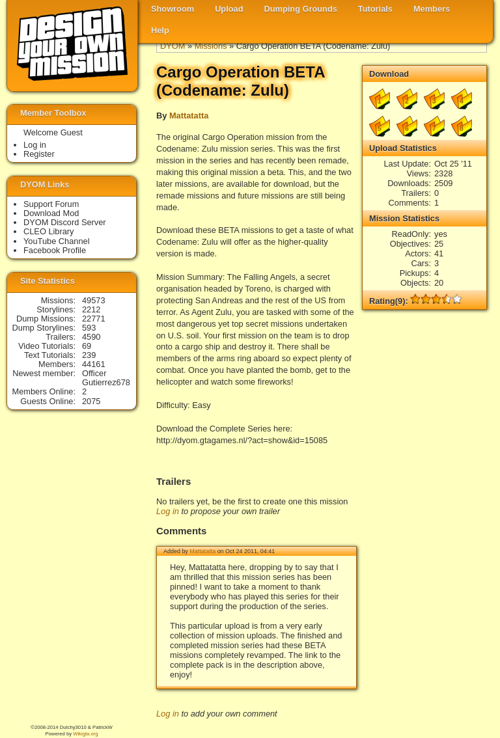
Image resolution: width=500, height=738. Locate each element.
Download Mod (51, 213)
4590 (91, 337)
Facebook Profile (54, 250)
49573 (93, 300)
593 (89, 328)
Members (431, 9)
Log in (167, 511)
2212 (91, 309)
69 (86, 346)
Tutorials (375, 9)
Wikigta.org (85, 734)
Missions (211, 46)
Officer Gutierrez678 (106, 377)
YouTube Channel (56, 241)
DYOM (172, 46)
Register (39, 154)
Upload (229, 9)
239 (89, 355)
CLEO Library (48, 231)
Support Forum (51, 204)
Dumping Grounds (300, 9)
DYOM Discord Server (64, 222)
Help (160, 30)
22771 (93, 318)
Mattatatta (188, 115)
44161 (93, 364)
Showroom (172, 9)
